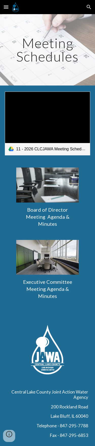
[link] (47, 123)
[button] (6, 7)
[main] (47, 49)
